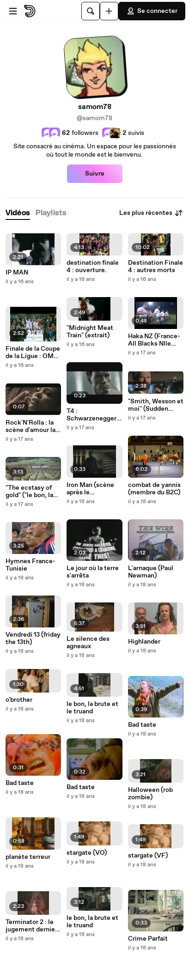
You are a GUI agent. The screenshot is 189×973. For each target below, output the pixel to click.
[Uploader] (109, 11)
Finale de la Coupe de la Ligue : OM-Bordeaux (33, 352)
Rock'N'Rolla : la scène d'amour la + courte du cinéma (33, 426)
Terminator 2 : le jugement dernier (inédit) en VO (31, 925)
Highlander (144, 641)
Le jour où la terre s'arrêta (93, 572)
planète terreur (28, 857)
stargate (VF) (148, 855)
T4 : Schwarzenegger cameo (91, 414)
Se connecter (151, 11)
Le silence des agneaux (88, 642)
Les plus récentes (151, 213)
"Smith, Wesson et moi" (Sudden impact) (155, 405)
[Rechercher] (90, 11)
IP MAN (17, 272)
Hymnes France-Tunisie (30, 565)
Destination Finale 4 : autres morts (155, 266)
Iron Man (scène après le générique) (90, 488)
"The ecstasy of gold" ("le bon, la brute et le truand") (29, 491)
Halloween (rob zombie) (150, 793)
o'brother (19, 700)
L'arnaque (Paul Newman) (150, 572)
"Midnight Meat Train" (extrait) (90, 331)
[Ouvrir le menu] (13, 11)
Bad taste (20, 783)
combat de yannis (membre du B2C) (154, 488)
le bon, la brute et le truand (92, 707)
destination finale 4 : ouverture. (93, 266)
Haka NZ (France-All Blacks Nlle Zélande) (154, 340)
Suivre (94, 174)
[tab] (18, 213)
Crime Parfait (148, 939)
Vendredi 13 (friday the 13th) (33, 638)
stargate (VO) (87, 853)
